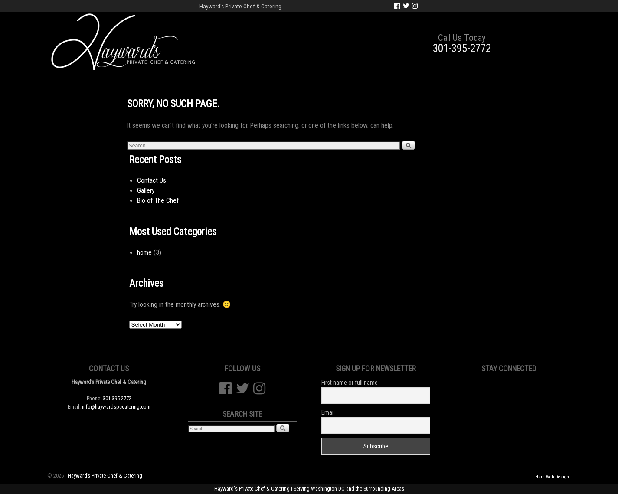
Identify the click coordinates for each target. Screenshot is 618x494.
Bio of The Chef (158, 200)
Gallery (437, 82)
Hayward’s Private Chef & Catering (105, 475)
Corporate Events (330, 82)
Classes (392, 82)
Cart (532, 82)
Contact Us (487, 82)
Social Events (256, 82)
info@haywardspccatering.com (116, 406)
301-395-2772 (462, 48)
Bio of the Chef (140, 82)
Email (328, 412)
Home (87, 82)
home (144, 252)
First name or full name (349, 382)
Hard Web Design (552, 477)
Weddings (199, 82)
